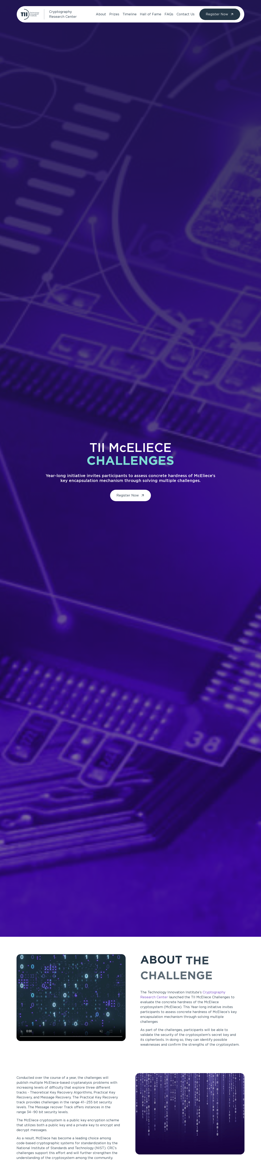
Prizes (114, 14)
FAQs (169, 14)
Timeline (130, 14)
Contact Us (186, 14)
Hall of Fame (150, 14)
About (101, 14)
